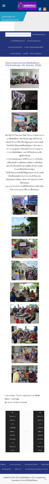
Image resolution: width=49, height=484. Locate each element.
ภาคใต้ (25, 53)
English (45, 464)
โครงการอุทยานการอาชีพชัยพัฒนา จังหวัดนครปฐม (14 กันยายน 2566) (12, 431)
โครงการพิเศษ (35, 53)
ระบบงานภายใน (15, 464)
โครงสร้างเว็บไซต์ (31, 464)
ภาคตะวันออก (15, 53)
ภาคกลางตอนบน (33, 41)
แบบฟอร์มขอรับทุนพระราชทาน (36, 469)
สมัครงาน (18, 469)
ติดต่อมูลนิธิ (6, 469)
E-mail (3, 464)
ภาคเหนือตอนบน (38, 34)
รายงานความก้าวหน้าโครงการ (18, 34)
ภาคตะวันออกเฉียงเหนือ (33, 47)
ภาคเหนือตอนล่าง (18, 41)
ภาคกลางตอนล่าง (15, 47)
